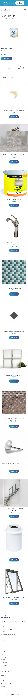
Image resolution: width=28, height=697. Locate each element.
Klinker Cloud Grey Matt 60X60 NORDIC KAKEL (14, 155)
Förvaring (3, 648)
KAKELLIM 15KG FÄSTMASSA (14, 199)
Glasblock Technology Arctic (14, 375)
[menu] (25, 9)
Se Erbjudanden (20, 3)
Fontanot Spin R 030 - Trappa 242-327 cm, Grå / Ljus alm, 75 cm (14, 509)
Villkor (2, 680)
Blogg (2, 675)
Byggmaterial (4, 665)
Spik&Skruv (4, 660)
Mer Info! (6, 58)
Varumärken (4, 662)
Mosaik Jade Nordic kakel (14, 288)
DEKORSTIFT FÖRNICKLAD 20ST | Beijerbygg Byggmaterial (14, 464)
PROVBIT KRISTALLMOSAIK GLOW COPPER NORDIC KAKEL (14, 419)
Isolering (3, 657)
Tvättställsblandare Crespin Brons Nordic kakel (14, 243)
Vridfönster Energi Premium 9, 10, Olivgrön (14, 597)
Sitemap (3, 686)
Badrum (10, 48)
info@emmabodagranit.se (8, 634)
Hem (2, 18)
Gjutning (3, 651)
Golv (2, 654)
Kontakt (3, 678)
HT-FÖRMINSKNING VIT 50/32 (14, 554)
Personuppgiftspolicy (6, 683)
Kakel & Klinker (16, 48)
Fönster (3, 646)
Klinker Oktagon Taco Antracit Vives (14, 331)
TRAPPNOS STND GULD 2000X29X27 (14, 111)
